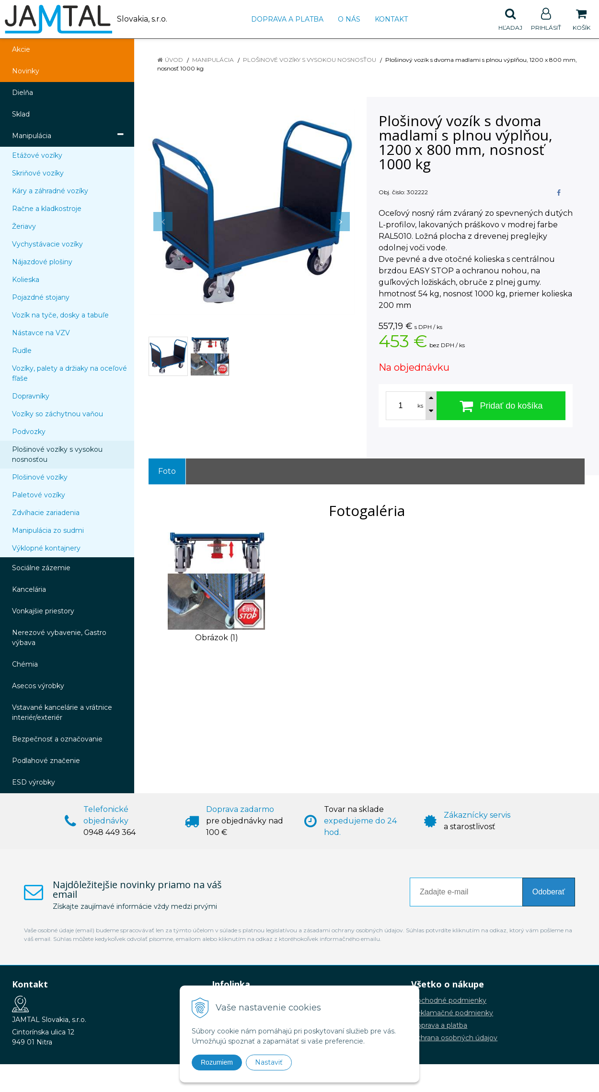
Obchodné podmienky (448, 1000)
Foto (167, 471)
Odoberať (548, 892)
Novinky (25, 71)
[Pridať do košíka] (501, 405)
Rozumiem (217, 1062)
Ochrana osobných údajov (454, 1037)
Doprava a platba (287, 19)
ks (420, 405)
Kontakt (391, 19)
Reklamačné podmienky (452, 1013)
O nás (349, 19)
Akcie (21, 49)
